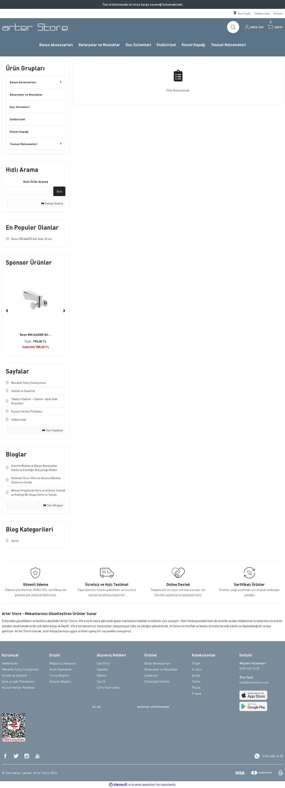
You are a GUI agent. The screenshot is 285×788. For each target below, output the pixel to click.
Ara (59, 191)
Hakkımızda (10, 663)
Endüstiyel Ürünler (157, 681)
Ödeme (101, 675)
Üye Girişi (103, 663)
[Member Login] (254, 27)
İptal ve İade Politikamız (18, 681)
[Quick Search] (28, 191)
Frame (196, 693)
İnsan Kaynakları (60, 669)
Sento (196, 681)
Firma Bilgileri (59, 675)
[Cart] (275, 27)
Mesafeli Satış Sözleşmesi (20, 669)
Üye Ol (101, 681)
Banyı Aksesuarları (157, 663)
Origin (196, 663)
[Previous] (7, 310)
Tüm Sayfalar (52, 430)
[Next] (64, 310)
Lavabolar (151, 675)
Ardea (196, 675)
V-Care (197, 669)
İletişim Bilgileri (60, 681)
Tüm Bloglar (53, 505)
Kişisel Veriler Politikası (18, 687)
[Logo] (35, 27)
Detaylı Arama (52, 203)
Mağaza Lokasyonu (62, 663)
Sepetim (102, 669)
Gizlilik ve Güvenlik (14, 675)
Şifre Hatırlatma (108, 687)
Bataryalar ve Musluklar (161, 669)
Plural (196, 687)
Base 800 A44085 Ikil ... (36, 334)
